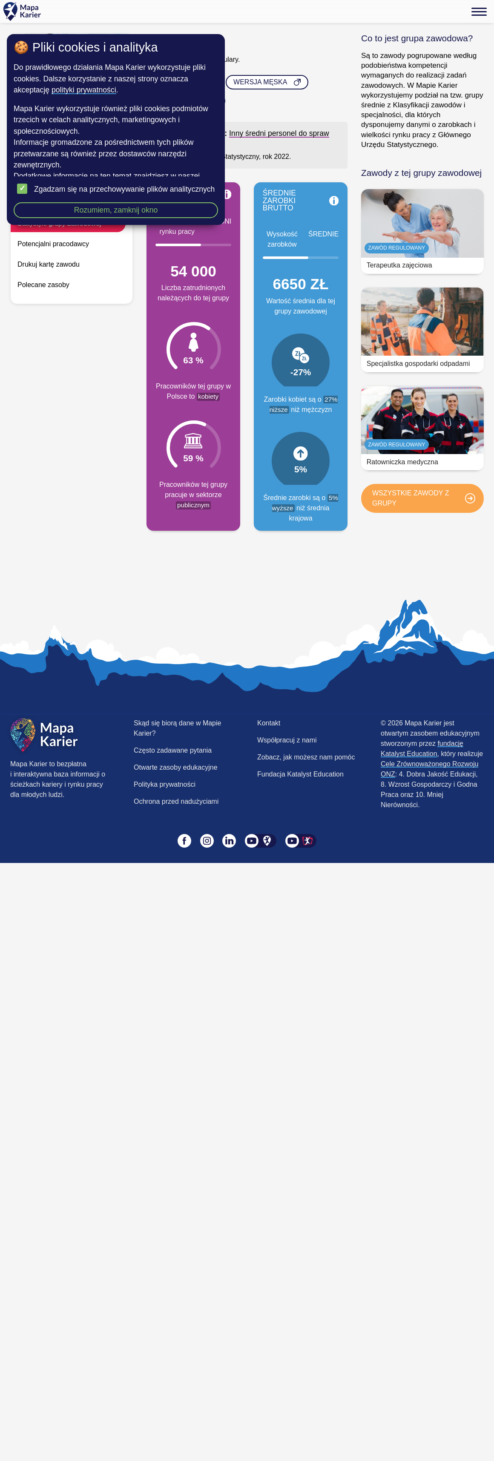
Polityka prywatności (164, 784)
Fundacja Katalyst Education (300, 774)
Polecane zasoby (43, 284)
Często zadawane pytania (173, 750)
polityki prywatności (84, 90)
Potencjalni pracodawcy (53, 243)
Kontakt (268, 723)
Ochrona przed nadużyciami (176, 801)
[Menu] (479, 11)
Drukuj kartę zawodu (48, 264)
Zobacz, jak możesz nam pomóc (306, 757)
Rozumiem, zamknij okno (116, 210)
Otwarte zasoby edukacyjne (176, 767)
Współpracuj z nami (287, 740)
